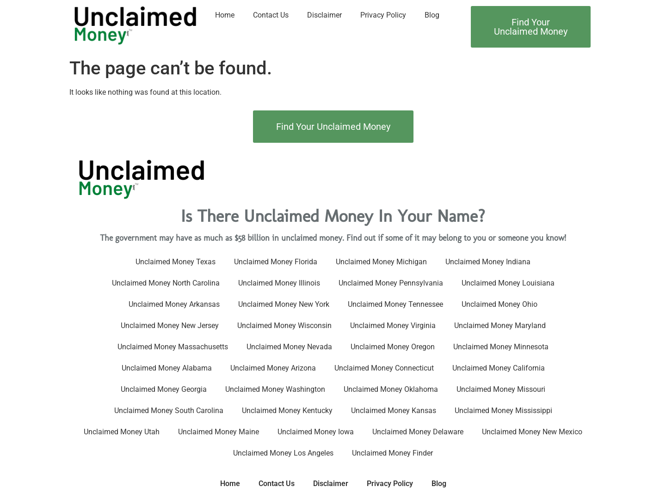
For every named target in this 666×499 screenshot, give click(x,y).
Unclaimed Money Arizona (273, 368)
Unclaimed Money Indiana (487, 261)
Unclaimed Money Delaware (417, 431)
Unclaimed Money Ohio (499, 304)
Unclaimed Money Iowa (316, 431)
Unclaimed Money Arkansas (174, 304)
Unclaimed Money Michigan (381, 261)
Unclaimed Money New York (283, 304)
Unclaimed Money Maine (218, 431)
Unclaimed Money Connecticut (384, 368)
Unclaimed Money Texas (176, 261)
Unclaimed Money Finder (392, 453)
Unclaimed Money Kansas (393, 410)
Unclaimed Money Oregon (393, 346)
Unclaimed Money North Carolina (166, 283)
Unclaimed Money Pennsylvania (391, 283)
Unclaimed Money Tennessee (395, 304)
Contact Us (271, 15)
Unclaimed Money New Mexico (532, 431)
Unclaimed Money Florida (275, 261)
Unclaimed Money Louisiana (508, 283)
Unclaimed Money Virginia (393, 325)
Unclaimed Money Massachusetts (172, 346)
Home (224, 15)
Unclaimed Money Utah (122, 431)
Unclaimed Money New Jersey (170, 325)
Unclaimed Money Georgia (164, 389)
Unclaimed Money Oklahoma (391, 389)
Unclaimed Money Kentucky (287, 410)
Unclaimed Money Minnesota (501, 346)
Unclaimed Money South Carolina (168, 410)
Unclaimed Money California (498, 368)
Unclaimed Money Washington (275, 389)
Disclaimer (324, 15)
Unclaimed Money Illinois (279, 283)
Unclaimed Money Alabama (167, 368)
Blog (432, 15)
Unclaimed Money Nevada (289, 346)
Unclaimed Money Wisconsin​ (284, 325)
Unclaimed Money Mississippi (503, 410)
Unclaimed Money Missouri (500, 389)
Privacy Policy (383, 15)
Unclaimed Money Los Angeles (283, 453)
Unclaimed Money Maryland (500, 325)
